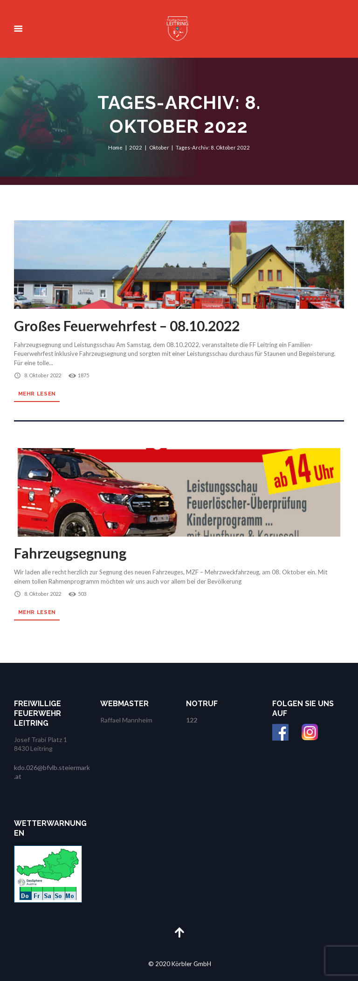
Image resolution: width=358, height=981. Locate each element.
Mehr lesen (37, 393)
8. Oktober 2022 (42, 375)
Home (115, 147)
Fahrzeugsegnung (70, 553)
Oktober (159, 147)
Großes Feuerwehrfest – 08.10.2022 (127, 325)
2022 (135, 147)
